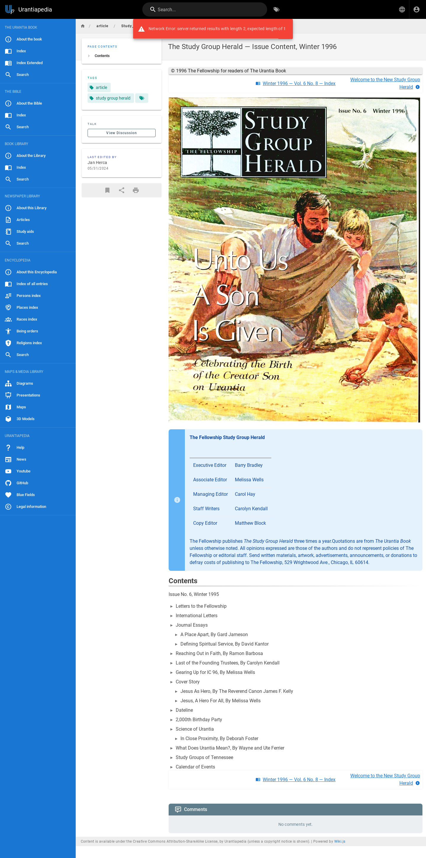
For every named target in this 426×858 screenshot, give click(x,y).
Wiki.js (340, 841)
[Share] (121, 190)
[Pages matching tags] (141, 98)
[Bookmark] (107, 190)
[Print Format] (136, 190)
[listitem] (121, 55)
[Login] (416, 9)
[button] (402, 9)
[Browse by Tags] (277, 9)
